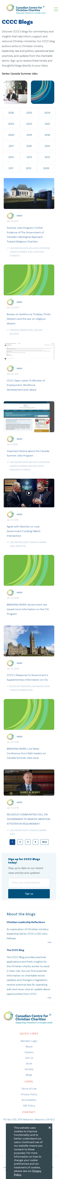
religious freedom (39, 248)
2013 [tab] (29, 157)
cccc (19, 215)
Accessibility (29, 1099)
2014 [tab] (11, 157)
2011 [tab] (11, 168)
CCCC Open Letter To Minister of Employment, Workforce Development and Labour (26, 385)
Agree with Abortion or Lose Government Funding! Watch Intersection (24, 531)
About (29, 1046)
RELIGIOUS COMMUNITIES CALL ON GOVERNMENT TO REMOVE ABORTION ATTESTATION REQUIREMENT (28, 819)
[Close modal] (49, 1127)
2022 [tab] (29, 123)
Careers (29, 1052)
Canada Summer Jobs (21, 252)
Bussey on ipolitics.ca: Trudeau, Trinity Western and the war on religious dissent (29, 319)
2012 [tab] (47, 157)
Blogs (29, 1074)
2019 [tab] (29, 134)
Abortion (20, 546)
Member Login (29, 1040)
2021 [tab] (47, 123)
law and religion (19, 248)
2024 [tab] (47, 112)
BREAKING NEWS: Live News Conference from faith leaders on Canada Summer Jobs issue (26, 753)
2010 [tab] (28, 168)
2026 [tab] (11, 112)
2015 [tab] (47, 146)
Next (44, 842)
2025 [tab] (29, 112)
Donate (29, 1069)
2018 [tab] (47, 134)
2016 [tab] (29, 146)
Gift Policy (29, 1105)
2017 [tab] (11, 146)
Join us (29, 1057)
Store (29, 1063)
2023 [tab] (11, 123)
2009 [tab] (46, 168)
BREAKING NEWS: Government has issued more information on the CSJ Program (28, 609)
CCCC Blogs (17, 22)
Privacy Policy (29, 1094)
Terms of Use (29, 1088)
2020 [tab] (11, 134)
